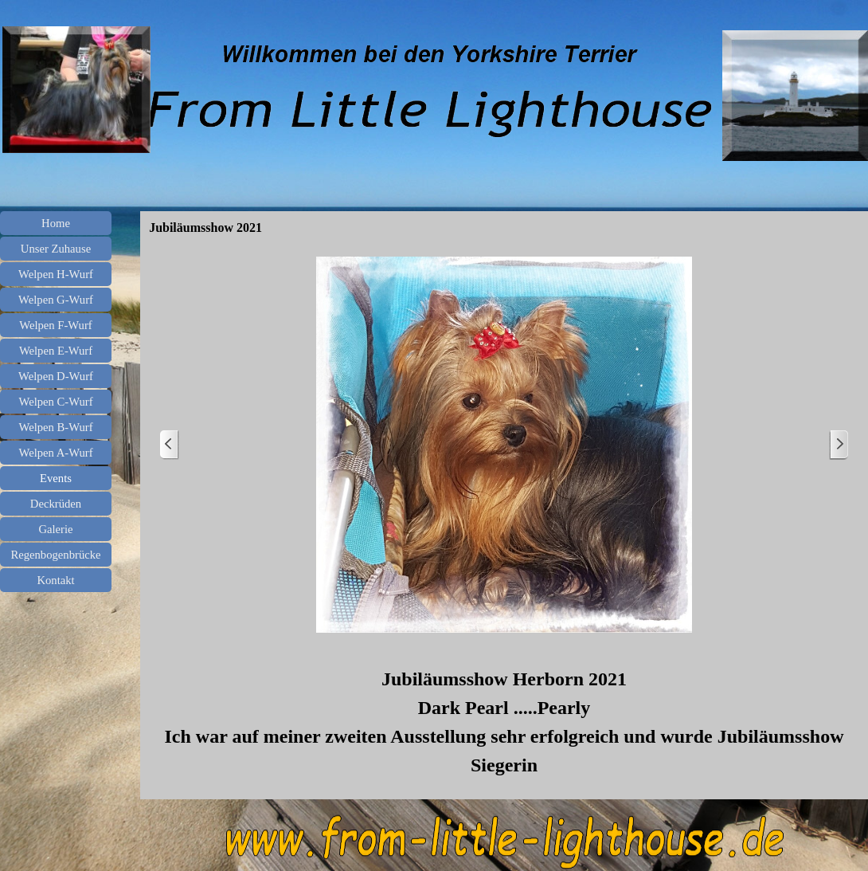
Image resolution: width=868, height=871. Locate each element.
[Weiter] (838, 445)
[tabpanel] (504, 722)
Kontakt (55, 580)
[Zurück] (169, 445)
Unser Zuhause (56, 248)
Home (55, 223)
